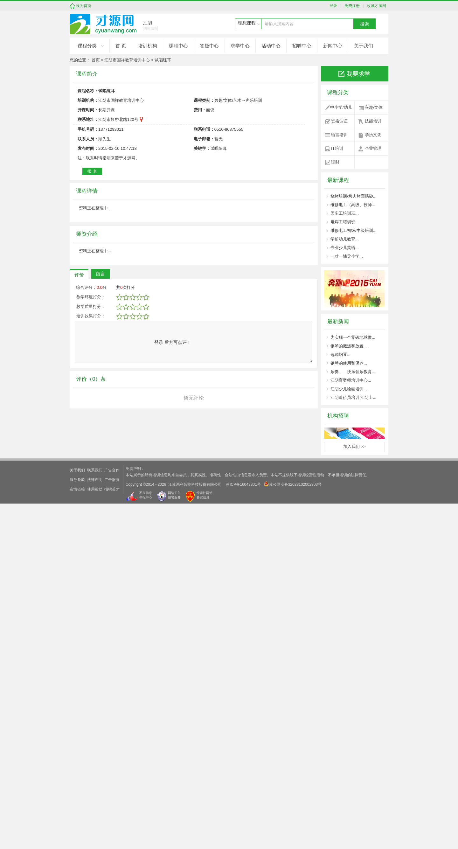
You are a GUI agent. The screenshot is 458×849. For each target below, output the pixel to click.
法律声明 (94, 825)
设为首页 (83, 5)
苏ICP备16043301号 (243, 830)
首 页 (120, 45)
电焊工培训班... (344, 221)
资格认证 (339, 121)
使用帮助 (94, 834)
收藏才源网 (375, 5)
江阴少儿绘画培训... (348, 388)
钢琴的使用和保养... (348, 363)
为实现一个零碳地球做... (352, 337)
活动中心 (271, 45)
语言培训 (339, 134)
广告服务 (112, 825)
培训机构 (147, 45)
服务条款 (77, 825)
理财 (335, 162)
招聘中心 (301, 45)
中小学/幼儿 (341, 107)
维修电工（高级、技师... (352, 204)
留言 (100, 662)
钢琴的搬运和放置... (348, 346)
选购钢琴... (340, 354)
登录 (335, 5)
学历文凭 (373, 134)
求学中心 (240, 45)
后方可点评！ (172, 731)
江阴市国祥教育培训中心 (127, 60)
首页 (96, 60)
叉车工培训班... (344, 213)
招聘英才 (112, 834)
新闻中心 (332, 45)
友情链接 (77, 834)
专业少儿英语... (344, 247)
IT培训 (337, 148)
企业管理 (373, 148)
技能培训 (373, 121)
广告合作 (112, 815)
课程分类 (87, 45)
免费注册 (351, 5)
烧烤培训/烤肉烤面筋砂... (353, 196)
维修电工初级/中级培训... (353, 230)
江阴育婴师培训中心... (350, 380)
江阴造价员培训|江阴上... (353, 397)
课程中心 (178, 45)
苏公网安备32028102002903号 (293, 829)
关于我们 (363, 45)
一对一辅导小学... (346, 256)
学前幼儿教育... (344, 239)
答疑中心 (209, 45)
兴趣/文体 (374, 107)
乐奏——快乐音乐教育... (352, 371)
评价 (79, 663)
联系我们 (94, 815)
